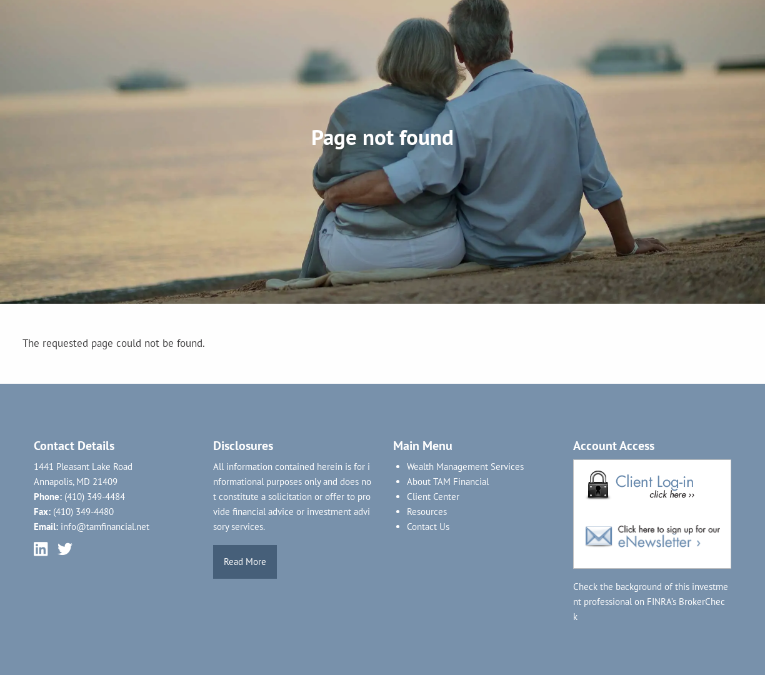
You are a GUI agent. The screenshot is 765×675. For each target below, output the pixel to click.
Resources (427, 512)
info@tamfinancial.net (105, 526)
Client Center (433, 496)
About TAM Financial (448, 482)
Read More (245, 562)
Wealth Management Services (465, 466)
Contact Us (428, 526)
